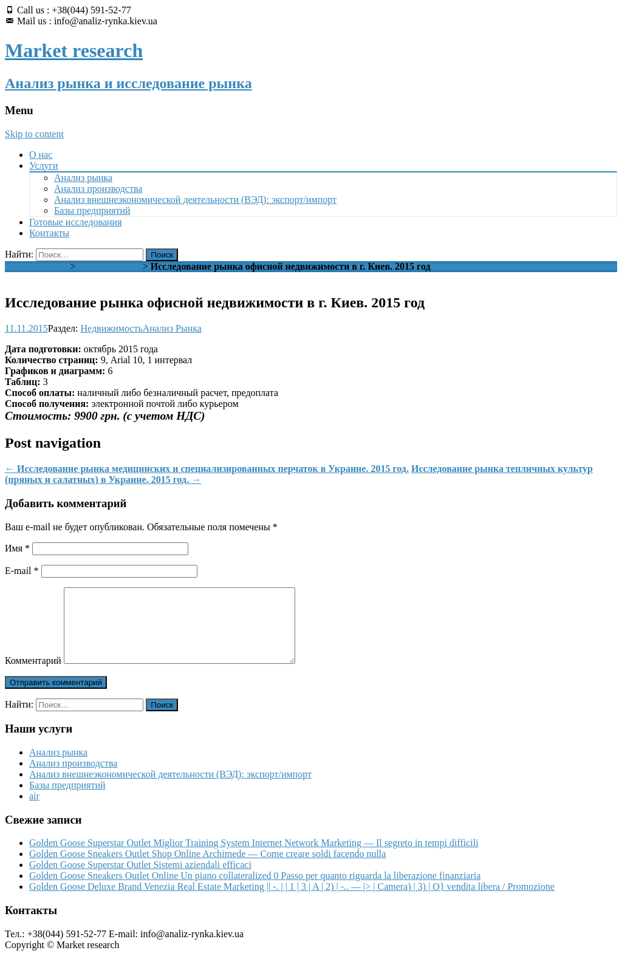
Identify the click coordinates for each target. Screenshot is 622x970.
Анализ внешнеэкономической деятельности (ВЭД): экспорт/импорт (195, 199)
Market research (36, 266)
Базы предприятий (92, 210)
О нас (40, 154)
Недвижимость (109, 266)
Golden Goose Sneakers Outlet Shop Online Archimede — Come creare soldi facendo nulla (207, 868)
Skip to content (34, 134)
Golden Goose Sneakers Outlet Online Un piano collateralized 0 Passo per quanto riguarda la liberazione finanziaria (254, 890)
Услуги (43, 165)
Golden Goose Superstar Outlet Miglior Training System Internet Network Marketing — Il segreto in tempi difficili (254, 857)
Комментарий (33, 675)
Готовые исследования (75, 222)
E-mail (22, 570)
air (34, 810)
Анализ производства (98, 188)
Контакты (49, 233)
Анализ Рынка (172, 328)
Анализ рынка (83, 177)
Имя (17, 548)
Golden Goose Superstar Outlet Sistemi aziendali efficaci (140, 879)
